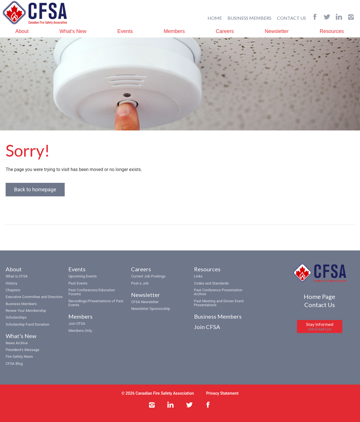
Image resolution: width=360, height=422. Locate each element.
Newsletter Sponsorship (150, 309)
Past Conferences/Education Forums (91, 292)
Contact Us (319, 304)
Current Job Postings (148, 276)
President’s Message (22, 350)
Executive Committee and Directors (34, 297)
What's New (73, 31)
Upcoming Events (82, 276)
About (22, 31)
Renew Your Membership (26, 310)
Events (125, 31)
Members (174, 31)
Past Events (77, 283)
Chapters (13, 290)
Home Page (319, 296)
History (11, 283)
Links (198, 276)
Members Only (80, 330)
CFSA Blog (14, 363)
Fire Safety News (19, 357)
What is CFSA (17, 276)
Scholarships (16, 318)
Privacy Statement (222, 393)
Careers (225, 31)
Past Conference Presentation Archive (218, 292)
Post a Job (139, 283)
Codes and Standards (211, 283)
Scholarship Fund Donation (27, 324)
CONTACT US (291, 18)
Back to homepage (35, 190)
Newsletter (277, 31)
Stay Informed (319, 327)
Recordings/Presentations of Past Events (95, 303)
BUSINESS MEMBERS (249, 18)
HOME (215, 18)
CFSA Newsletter (145, 302)
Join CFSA (76, 324)
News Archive (17, 343)
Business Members (21, 304)
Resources (332, 31)
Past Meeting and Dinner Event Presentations (219, 303)
